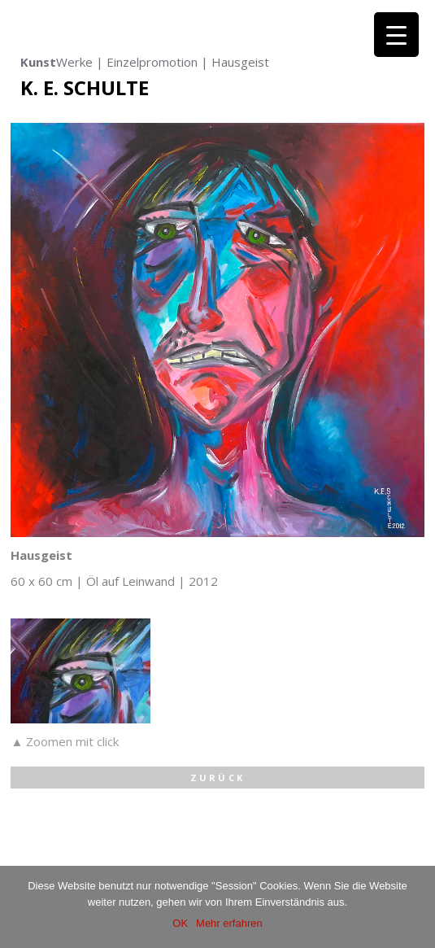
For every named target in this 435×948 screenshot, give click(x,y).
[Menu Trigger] (396, 34)
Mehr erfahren (229, 923)
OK (180, 923)
